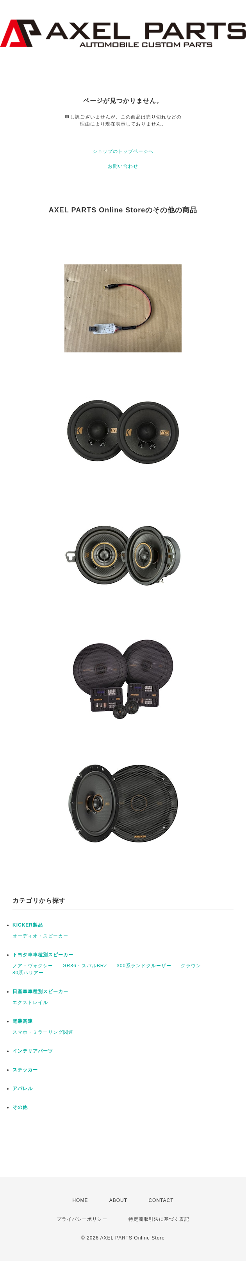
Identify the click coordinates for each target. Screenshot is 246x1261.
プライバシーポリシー (82, 1219)
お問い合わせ (123, 166)
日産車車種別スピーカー (40, 991)
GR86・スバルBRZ (84, 965)
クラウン (191, 965)
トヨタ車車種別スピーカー (42, 954)
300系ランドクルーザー (144, 965)
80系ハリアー (28, 972)
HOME (80, 1200)
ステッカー (25, 1069)
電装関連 (22, 1021)
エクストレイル (30, 1002)
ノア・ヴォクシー (32, 965)
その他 (20, 1107)
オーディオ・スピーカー (40, 936)
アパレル (22, 1088)
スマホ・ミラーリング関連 (42, 1032)
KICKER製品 (27, 925)
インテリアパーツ (32, 1051)
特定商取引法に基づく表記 (158, 1219)
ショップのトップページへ (123, 151)
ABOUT (118, 1200)
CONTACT (160, 1200)
